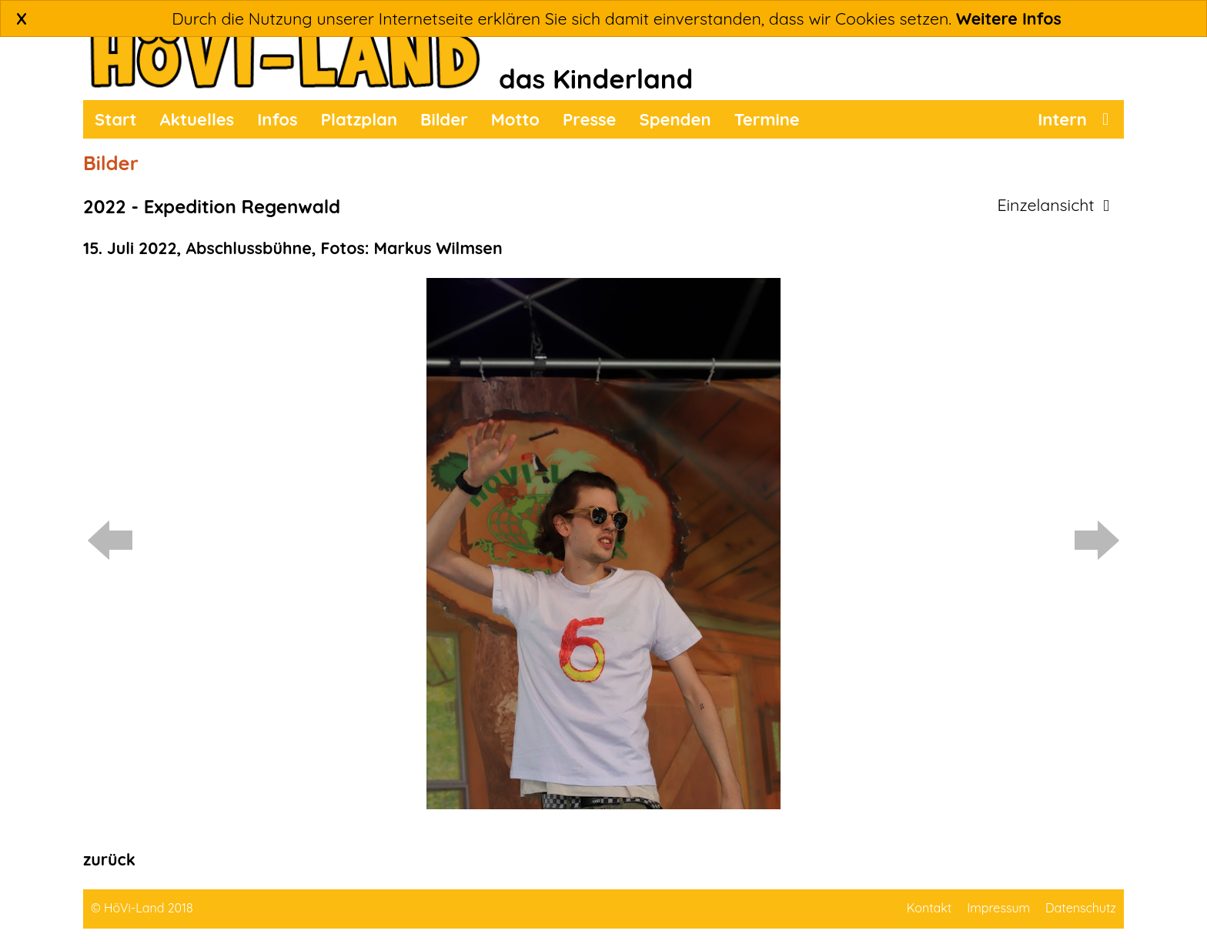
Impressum (998, 908)
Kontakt (929, 908)
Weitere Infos (1009, 18)
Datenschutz (1080, 908)
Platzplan (359, 119)
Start (116, 119)
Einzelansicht (1053, 205)
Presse (590, 119)
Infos (277, 119)
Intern (1062, 119)
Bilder (444, 119)
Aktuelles (197, 119)
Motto (515, 119)
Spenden (675, 119)
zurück (109, 859)
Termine (767, 119)
